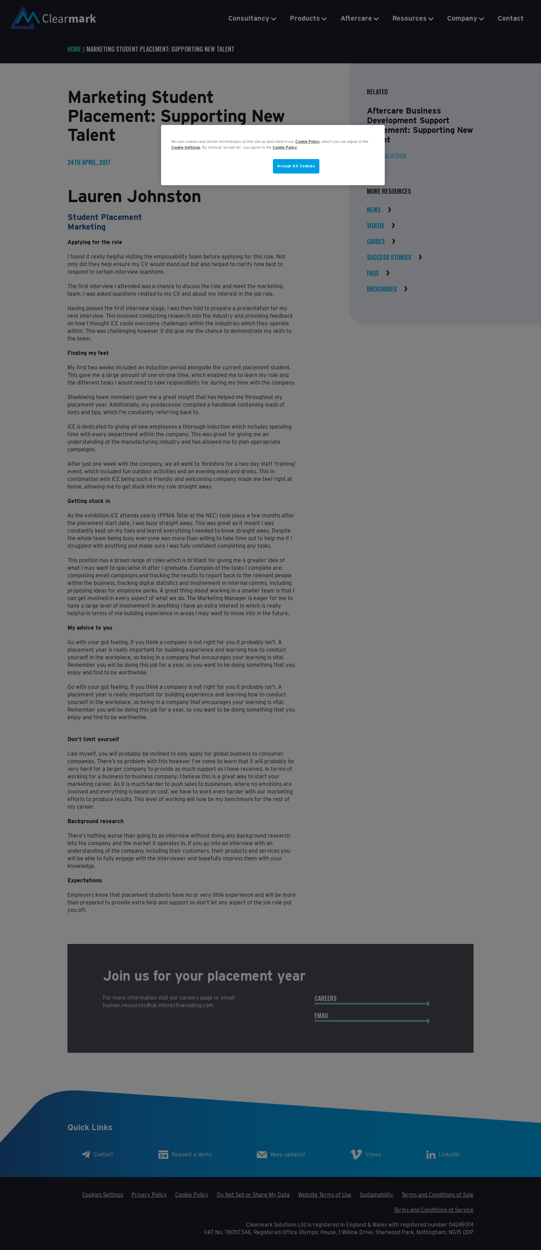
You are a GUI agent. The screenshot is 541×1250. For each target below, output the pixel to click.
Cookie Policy (307, 141)
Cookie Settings (185, 147)
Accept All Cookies (296, 166)
